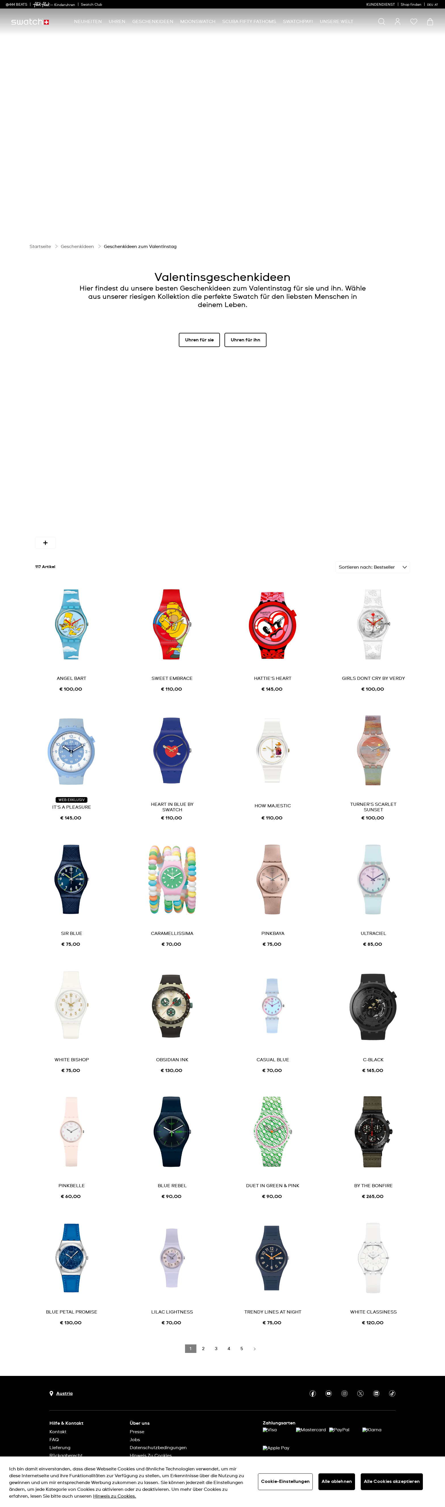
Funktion (351, 520)
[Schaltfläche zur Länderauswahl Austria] (61, 1371)
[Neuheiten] (88, 22)
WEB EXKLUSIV (71, 778)
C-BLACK (373, 1037)
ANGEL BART (71, 656)
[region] (222, 1481)
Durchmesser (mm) (194, 520)
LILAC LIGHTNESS (172, 1290)
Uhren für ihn (245, 340)
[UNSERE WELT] (336, 22)
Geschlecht (106, 520)
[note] (71, 667)
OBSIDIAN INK (172, 1037)
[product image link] (71, 602)
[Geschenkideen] (152, 22)
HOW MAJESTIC (273, 783)
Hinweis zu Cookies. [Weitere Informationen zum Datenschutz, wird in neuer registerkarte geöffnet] (114, 1496)
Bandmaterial (307, 520)
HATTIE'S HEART (272, 656)
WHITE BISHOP (71, 1037)
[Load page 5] (241, 1326)
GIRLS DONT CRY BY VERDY (373, 656)
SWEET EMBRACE (172, 656)
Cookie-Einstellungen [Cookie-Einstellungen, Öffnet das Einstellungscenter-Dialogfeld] (285, 1481)
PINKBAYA (272, 911)
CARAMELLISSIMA (172, 911)
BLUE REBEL (172, 1163)
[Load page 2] (203, 1326)
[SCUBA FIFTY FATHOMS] (249, 22)
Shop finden (411, 5)
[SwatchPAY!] (298, 22)
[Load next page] (254, 1326)
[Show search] (381, 21)
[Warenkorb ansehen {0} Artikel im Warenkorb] (430, 21)
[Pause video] (405, 212)
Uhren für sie (199, 340)
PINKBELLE (71, 1163)
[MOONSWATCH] (197, 22)
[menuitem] (88, 21)
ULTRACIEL (373, 911)
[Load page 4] (229, 1326)
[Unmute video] (419, 212)
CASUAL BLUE (273, 1037)
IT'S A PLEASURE (71, 785)
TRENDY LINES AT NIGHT (272, 1290)
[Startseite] (30, 21)
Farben (145, 520)
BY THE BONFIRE (373, 1163)
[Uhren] (117, 22)
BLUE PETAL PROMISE (71, 1290)
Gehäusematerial (253, 520)
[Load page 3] (216, 1326)
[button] (413, 21)
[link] (41, 4)
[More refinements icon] (382, 521)
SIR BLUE (71, 911)
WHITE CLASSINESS (373, 1290)
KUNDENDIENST (380, 5)
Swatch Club (91, 5)
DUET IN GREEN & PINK (272, 1163)
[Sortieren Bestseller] (373, 545)
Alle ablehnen (337, 1481)
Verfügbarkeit (59, 520)
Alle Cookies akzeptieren (392, 1481)
